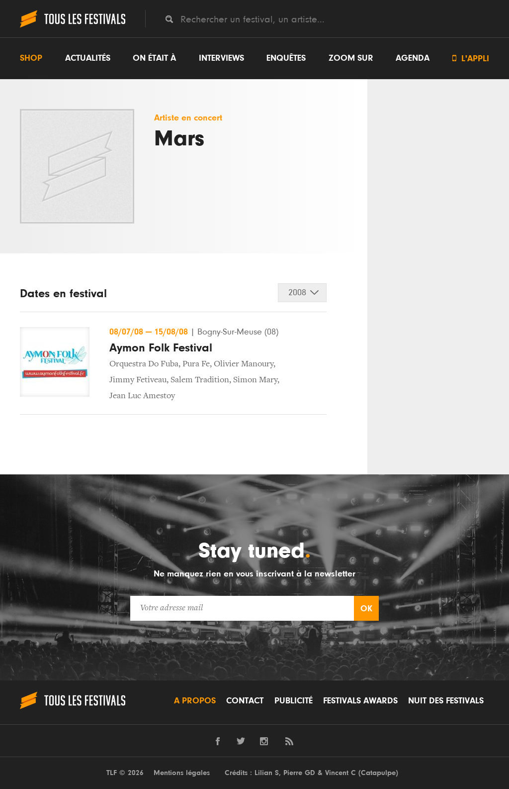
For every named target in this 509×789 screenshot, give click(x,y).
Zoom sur (351, 58)
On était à (154, 58)
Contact (244, 700)
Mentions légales (182, 773)
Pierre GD (299, 773)
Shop (31, 58)
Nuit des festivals (446, 700)
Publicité (293, 700)
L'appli (470, 58)
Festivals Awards (360, 700)
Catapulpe (378, 773)
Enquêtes (286, 58)
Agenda (412, 58)
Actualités (87, 58)
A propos (195, 700)
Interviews (221, 58)
